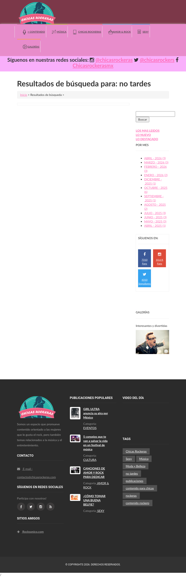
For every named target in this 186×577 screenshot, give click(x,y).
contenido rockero (137, 503)
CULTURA (89, 460)
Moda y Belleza (135, 466)
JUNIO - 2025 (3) (155, 217)
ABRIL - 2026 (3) (155, 158)
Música (61, 31)
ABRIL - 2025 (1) (155, 225)
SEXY (100, 511)
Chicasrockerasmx (93, 65)
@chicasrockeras (114, 60)
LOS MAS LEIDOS (147, 130)
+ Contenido (36, 31)
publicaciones (134, 481)
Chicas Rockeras (89, 31)
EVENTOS (89, 428)
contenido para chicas (140, 488)
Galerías (33, 46)
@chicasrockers (157, 60)
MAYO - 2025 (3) (155, 221)
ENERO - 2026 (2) (156, 175)
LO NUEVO (143, 135)
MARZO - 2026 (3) (156, 162)
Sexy (146, 31)
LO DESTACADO (147, 139)
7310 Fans (145, 258)
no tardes (132, 473)
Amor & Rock (122, 31)
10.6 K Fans (159, 258)
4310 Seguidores (144, 278)
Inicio (23, 95)
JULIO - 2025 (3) (155, 213)
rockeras (131, 495)
